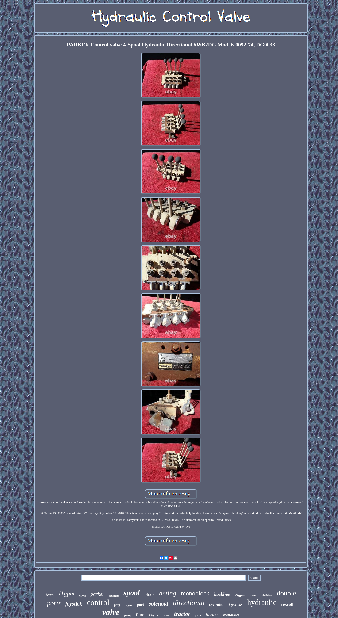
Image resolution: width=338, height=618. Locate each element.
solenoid (158, 604)
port (140, 604)
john (198, 615)
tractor (182, 614)
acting (167, 593)
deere (166, 615)
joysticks (236, 604)
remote (253, 595)
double (286, 593)
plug (117, 605)
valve (111, 612)
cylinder (216, 604)
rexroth (288, 604)
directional (188, 603)
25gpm (128, 605)
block (149, 594)
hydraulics (231, 615)
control (98, 602)
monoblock (195, 593)
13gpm (153, 615)
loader (212, 614)
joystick (73, 604)
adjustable (114, 596)
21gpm (240, 595)
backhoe (222, 594)
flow (140, 614)
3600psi (267, 595)
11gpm (66, 593)
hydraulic (262, 602)
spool (131, 592)
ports (54, 603)
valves (82, 595)
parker (97, 594)
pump (127, 615)
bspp (50, 595)
